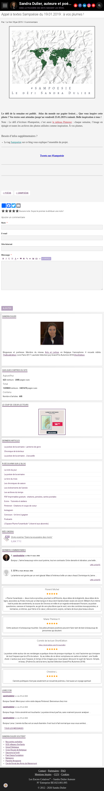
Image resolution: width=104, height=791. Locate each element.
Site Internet (6, 244)
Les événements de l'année (16, 488)
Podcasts (8, 519)
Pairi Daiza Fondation (15, 755)
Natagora (10, 758)
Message (5, 255)
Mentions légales (43, 774)
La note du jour (10, 470)
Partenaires (53, 770)
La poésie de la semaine (14, 474)
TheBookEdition (9, 355)
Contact (42, 770)
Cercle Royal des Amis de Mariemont (21, 763)
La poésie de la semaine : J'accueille (19, 456)
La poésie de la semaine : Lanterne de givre (22, 447)
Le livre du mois (10, 479)
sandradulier (19, 555)
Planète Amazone (13, 761)
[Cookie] (6, 785)
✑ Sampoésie (22, 193)
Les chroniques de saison (15, 483)
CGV (56, 774)
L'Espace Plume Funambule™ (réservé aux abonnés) (26, 524)
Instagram (8, 510)
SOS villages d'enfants (15, 744)
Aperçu (46, 259)
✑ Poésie (7, 193)
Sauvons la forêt (13, 753)
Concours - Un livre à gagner (16, 515)
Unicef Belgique (12, 747)
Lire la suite (95, 565)
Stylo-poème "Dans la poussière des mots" (31, 537)
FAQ (63, 770)
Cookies (65, 774)
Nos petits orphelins (14, 742)
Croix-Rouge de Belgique (16, 750)
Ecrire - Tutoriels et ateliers (15, 501)
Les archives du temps (13, 492)
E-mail (4, 233)
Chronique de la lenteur (14, 451)
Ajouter (7, 308)
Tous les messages (13, 728)
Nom (3, 223)
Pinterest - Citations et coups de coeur (20, 506)
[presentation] (22, 298)
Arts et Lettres (52, 352)
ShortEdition (79, 355)
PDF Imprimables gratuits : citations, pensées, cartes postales (30, 497)
